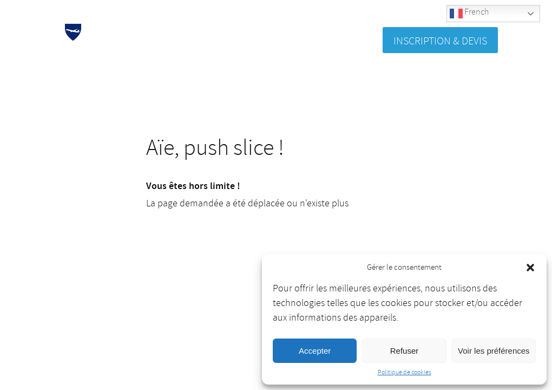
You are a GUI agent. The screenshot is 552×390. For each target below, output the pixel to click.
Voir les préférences (494, 350)
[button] (530, 267)
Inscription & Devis (440, 41)
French (469, 13)
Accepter (315, 350)
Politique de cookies (404, 372)
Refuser (404, 350)
